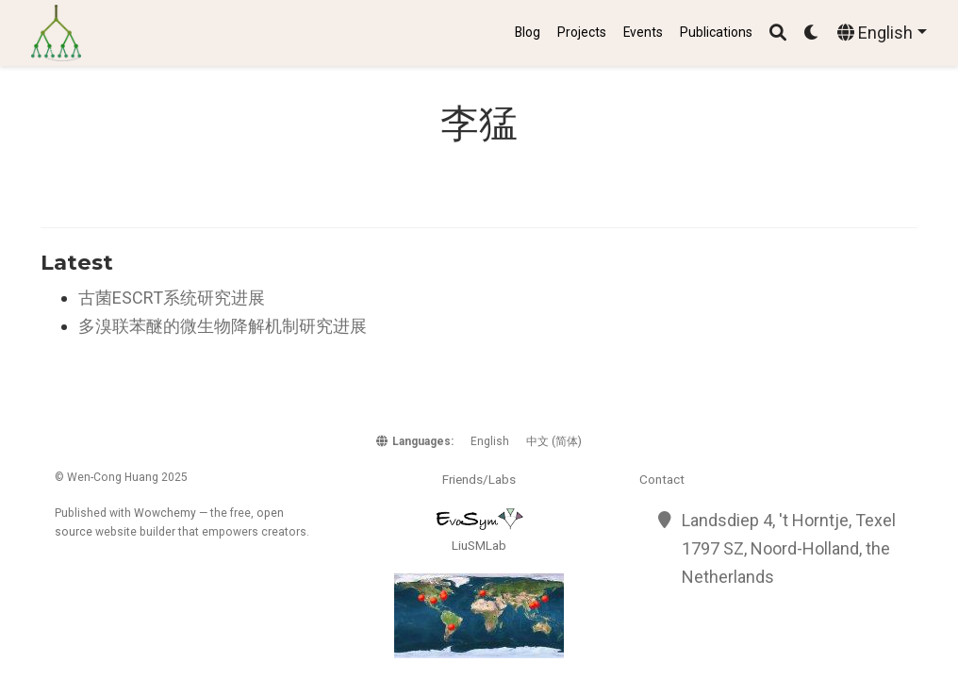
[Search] (777, 33)
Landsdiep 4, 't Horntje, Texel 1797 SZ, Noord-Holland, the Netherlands (789, 548)
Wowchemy (165, 513)
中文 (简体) (554, 441)
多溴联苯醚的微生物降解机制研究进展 (222, 326)
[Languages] (882, 33)
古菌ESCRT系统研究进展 (171, 297)
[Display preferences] (811, 33)
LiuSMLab (479, 545)
